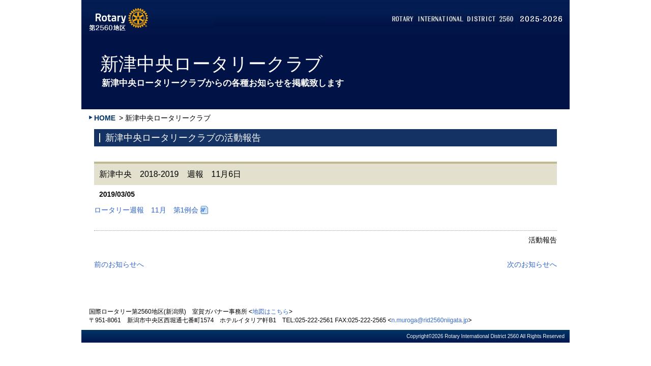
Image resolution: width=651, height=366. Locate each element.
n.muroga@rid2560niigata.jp (430, 320)
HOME (104, 117)
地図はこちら (270, 311)
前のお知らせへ (119, 264)
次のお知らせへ (532, 264)
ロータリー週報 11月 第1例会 (146, 210)
